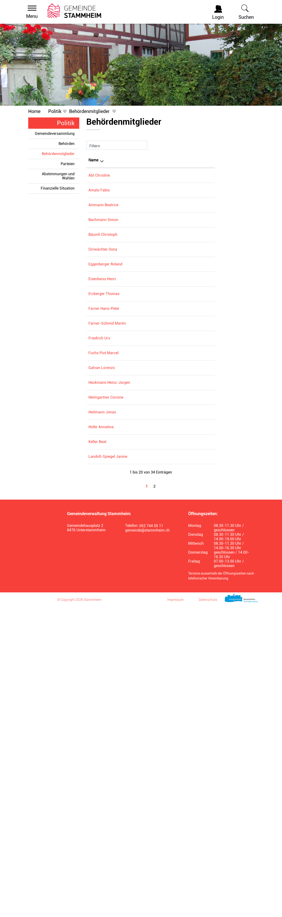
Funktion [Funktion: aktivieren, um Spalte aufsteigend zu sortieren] (127, 160)
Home (34, 111)
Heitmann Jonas (102, 666)
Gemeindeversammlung (55, 133)
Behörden (67, 143)
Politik (66, 123)
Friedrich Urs (99, 528)
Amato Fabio (99, 197)
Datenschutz (208, 910)
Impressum (175, 910)
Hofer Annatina (101, 694)
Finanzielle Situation (58, 188)
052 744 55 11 (151, 836)
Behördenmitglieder (60, 153)
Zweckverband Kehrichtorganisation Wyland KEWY (187, 369)
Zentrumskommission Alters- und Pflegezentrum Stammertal (187, 254)
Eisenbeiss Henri (102, 413)
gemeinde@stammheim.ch (147, 840)
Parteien (68, 164)
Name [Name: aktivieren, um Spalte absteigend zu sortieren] (93, 160)
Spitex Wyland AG (177, 240)
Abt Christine (99, 175)
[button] (54, 111)
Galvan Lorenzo (101, 579)
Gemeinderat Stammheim (184, 219)
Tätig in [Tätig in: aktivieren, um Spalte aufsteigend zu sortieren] (169, 160)
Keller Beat (97, 723)
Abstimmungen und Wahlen (58, 176)
